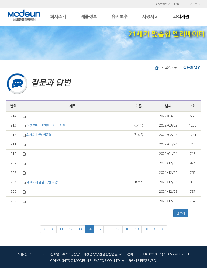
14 (89, 229)
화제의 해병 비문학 (39, 135)
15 (99, 229)
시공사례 (150, 17)
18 (127, 229)
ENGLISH (180, 3)
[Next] (154, 229)
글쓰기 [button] (180, 213)
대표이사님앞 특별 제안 (42, 182)
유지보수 (120, 17)
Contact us (163, 3)
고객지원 (181, 17)
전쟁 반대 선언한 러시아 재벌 (45, 125)
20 (146, 229)
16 (108, 229)
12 (71, 229)
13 (80, 229)
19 (137, 229)
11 (61, 229)
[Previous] (44, 229)
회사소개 (58, 17)
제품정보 (89, 17)
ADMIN (195, 3)
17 (118, 229)
